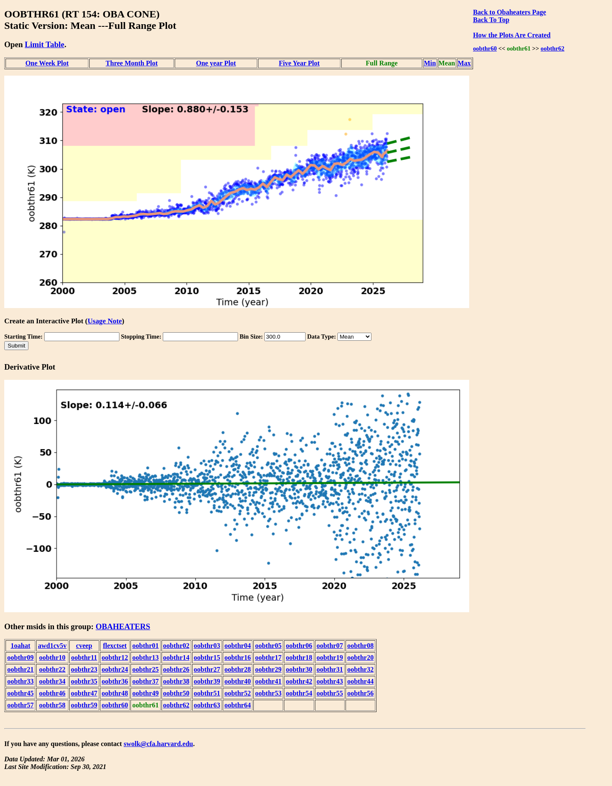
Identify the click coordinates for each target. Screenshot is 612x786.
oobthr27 (207, 669)
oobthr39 (207, 681)
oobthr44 (360, 681)
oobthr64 (237, 705)
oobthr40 (237, 681)
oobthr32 (360, 669)
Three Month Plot (132, 63)
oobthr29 (268, 669)
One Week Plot (47, 63)
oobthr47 (84, 693)
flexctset (115, 645)
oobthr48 (115, 693)
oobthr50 (176, 693)
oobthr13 (145, 657)
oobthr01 (145, 645)
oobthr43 (330, 681)
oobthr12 (115, 657)
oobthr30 (299, 669)
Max (464, 63)
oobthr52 (237, 693)
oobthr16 (237, 657)
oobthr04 (237, 645)
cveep (84, 645)
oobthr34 (52, 681)
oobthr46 (52, 693)
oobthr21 (20, 669)
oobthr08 (360, 645)
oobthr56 (360, 693)
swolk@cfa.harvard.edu (158, 743)
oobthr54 (299, 693)
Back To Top (491, 19)
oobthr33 (20, 681)
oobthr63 (207, 705)
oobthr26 (176, 669)
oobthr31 (330, 669)
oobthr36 (115, 681)
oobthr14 (176, 657)
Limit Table (44, 44)
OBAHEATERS (123, 626)
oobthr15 (207, 657)
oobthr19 (330, 657)
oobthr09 (20, 657)
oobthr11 (84, 657)
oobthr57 (20, 705)
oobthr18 (299, 657)
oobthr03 (207, 645)
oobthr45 (20, 693)
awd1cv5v (52, 645)
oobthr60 (485, 48)
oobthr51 (207, 693)
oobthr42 (299, 681)
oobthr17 (268, 657)
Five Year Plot (299, 63)
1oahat (20, 645)
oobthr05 (268, 645)
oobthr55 (330, 693)
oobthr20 (360, 657)
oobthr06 (299, 645)
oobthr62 (552, 48)
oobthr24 (115, 669)
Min (430, 63)
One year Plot (216, 63)
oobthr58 (52, 705)
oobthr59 (84, 705)
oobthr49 (145, 693)
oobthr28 (237, 669)
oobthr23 (84, 669)
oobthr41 (268, 681)
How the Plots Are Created (511, 35)
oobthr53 (268, 693)
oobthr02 (176, 645)
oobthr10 (52, 657)
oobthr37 (145, 681)
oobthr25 (145, 669)
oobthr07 (330, 645)
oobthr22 (52, 669)
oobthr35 (84, 681)
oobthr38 (176, 681)
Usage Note (105, 321)
